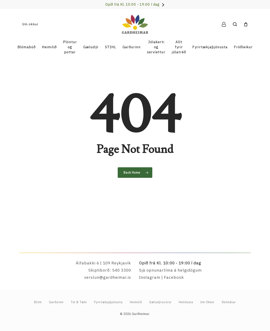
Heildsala (186, 302)
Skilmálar (229, 302)
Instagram (149, 277)
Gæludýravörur (160, 302)
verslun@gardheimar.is (107, 277)
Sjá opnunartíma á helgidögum (170, 270)
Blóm (38, 302)
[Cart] (245, 24)
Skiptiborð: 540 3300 (109, 270)
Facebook (174, 277)
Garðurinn (56, 302)
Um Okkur (207, 302)
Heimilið (136, 302)
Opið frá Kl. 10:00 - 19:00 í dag (132, 4)
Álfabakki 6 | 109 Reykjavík (103, 262)
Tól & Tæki (79, 302)
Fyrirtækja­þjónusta (108, 302)
